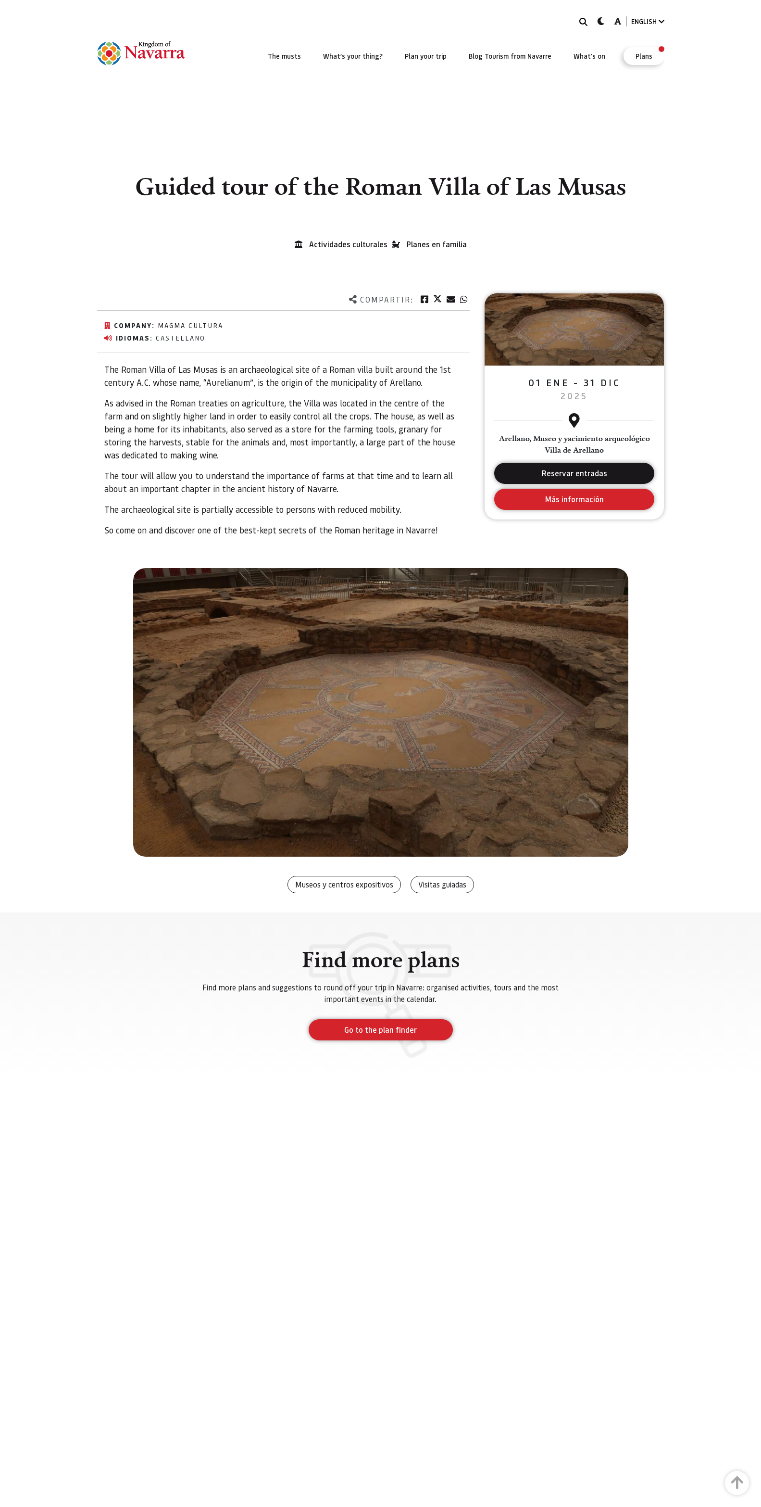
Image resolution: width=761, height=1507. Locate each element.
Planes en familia (437, 244)
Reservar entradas (574, 473)
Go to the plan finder (380, 1030)
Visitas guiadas (442, 884)
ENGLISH (647, 21)
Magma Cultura (190, 325)
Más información (574, 499)
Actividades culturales (348, 244)
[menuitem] (284, 56)
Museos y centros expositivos (344, 884)
